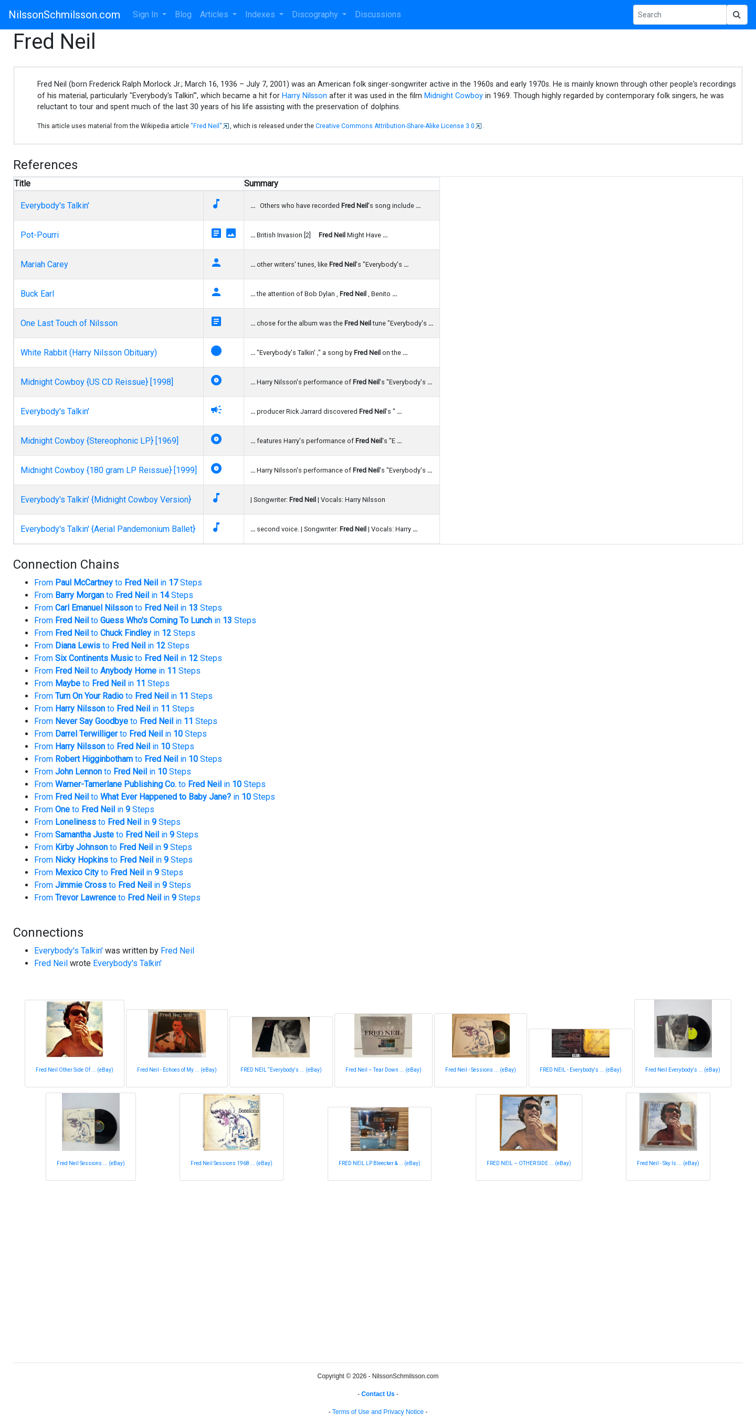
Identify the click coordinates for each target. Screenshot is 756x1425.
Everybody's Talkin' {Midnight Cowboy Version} (105, 500)
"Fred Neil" (206, 126)
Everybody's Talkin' (54, 206)
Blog (183, 14)
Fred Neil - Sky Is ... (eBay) (668, 1163)
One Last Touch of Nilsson (69, 323)
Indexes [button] (261, 14)
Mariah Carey (44, 264)
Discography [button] (316, 14)
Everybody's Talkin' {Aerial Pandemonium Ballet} (107, 529)
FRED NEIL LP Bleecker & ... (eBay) (380, 1163)
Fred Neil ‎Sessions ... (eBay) (91, 1163)
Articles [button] (215, 14)
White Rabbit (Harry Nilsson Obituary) (88, 353)
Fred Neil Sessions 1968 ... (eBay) (231, 1163)
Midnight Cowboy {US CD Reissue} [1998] (96, 382)
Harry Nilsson (304, 95)
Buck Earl (37, 294)
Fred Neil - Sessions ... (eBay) (480, 1070)
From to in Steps (118, 583)
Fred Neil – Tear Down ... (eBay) (383, 1070)
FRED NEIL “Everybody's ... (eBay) (281, 1070)
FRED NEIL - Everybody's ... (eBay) (581, 1070)
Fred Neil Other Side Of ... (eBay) (74, 1070)
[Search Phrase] (680, 15)
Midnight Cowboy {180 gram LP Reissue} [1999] (108, 470)
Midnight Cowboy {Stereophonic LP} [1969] (99, 441)
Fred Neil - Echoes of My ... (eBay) (177, 1070)
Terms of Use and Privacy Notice (378, 1412)
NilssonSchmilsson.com (64, 14)
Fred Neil (177, 951)
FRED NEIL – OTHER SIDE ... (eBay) (529, 1163)
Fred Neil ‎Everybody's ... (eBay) (682, 1070)
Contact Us (377, 1394)
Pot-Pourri (39, 235)
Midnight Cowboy (453, 95)
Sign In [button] (146, 14)
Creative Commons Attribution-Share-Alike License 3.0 (395, 126)
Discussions (378, 14)
